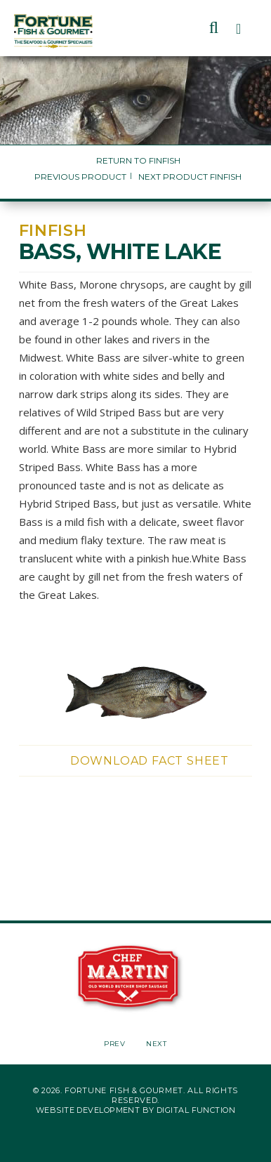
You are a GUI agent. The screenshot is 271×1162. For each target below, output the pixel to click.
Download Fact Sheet (149, 760)
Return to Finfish (138, 160)
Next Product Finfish (190, 176)
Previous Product (80, 176)
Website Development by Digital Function (135, 1110)
